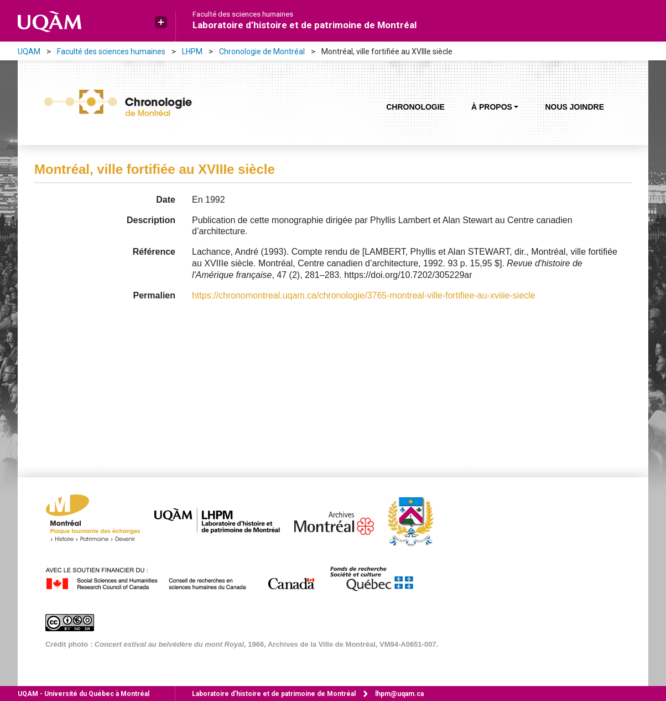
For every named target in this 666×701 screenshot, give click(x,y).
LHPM (192, 51)
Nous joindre (574, 106)
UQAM (29, 51)
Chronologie (415, 106)
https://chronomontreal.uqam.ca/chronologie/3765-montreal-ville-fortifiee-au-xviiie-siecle (363, 295)
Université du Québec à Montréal (83, 694)
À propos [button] (491, 106)
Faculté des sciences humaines (242, 14)
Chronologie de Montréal (262, 51)
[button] (161, 22)
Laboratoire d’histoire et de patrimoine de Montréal (304, 24)
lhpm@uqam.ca (399, 694)
